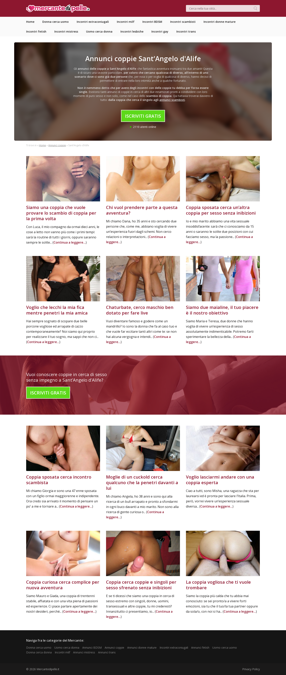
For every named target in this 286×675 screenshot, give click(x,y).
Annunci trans (107, 652)
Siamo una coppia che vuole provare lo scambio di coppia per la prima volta (61, 212)
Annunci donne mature (142, 647)
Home (42, 145)
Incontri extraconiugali (174, 647)
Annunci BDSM (92, 647)
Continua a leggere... (70, 242)
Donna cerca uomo (38, 647)
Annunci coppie (57, 145)
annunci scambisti (172, 100)
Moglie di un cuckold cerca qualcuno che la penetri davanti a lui (142, 482)
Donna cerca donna (39, 652)
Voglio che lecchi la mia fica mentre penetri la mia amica (57, 310)
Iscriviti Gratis (143, 116)
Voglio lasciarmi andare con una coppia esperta (220, 479)
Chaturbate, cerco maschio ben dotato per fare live (139, 310)
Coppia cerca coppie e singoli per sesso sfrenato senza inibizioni (141, 584)
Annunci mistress (84, 652)
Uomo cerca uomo (224, 647)
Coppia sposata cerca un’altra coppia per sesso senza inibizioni (221, 210)
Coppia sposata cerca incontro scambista (58, 479)
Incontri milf (62, 652)
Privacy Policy (251, 669)
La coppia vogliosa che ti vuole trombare (218, 584)
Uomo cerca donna (66, 647)
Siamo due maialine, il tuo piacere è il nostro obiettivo (222, 310)
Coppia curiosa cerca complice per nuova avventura (62, 584)
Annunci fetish (200, 647)
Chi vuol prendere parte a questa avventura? (142, 210)
